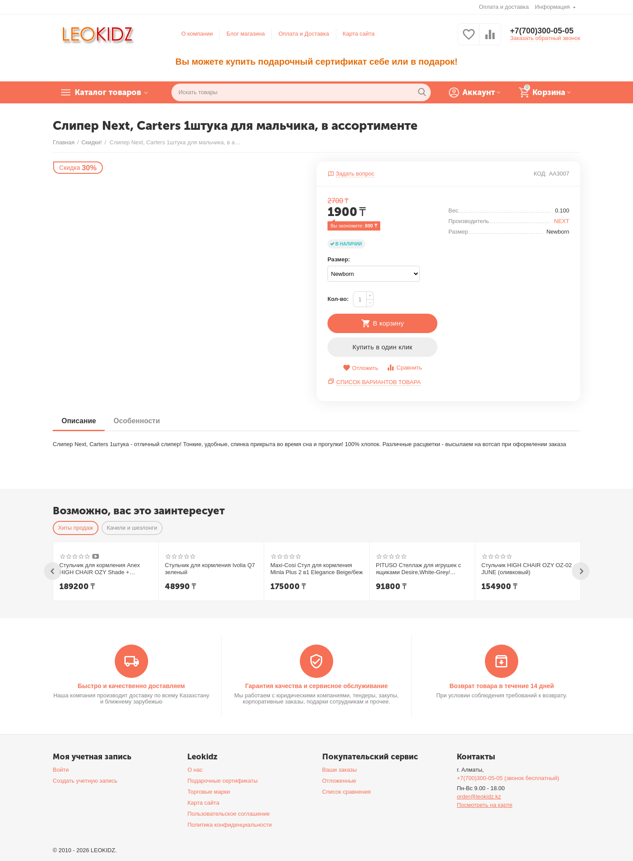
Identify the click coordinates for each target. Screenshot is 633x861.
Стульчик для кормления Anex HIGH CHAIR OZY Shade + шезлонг (99, 569)
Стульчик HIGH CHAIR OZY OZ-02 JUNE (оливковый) (526, 568)
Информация (553, 7)
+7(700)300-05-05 (542, 30)
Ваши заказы (339, 769)
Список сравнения (346, 791)
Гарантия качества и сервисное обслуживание (316, 685)
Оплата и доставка (504, 7)
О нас (195, 769)
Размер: (338, 259)
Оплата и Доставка (303, 33)
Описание (79, 421)
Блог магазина (245, 33)
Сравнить (404, 367)
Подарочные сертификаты (222, 780)
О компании (197, 33)
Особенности (136, 421)
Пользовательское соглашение (228, 813)
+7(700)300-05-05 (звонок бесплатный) (508, 778)
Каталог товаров (108, 92)
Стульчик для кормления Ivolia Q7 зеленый (210, 568)
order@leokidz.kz (479, 796)
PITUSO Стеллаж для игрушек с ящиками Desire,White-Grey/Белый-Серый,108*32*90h (418, 569)
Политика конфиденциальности (229, 824)
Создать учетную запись (85, 780)
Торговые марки (208, 791)
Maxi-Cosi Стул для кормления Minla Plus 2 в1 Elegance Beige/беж (316, 568)
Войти (61, 769)
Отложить (360, 368)
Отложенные (339, 780)
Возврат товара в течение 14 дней (501, 685)
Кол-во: (338, 299)
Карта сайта (359, 33)
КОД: (540, 173)
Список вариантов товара (378, 382)
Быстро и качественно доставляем (131, 685)
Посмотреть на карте (485, 805)
